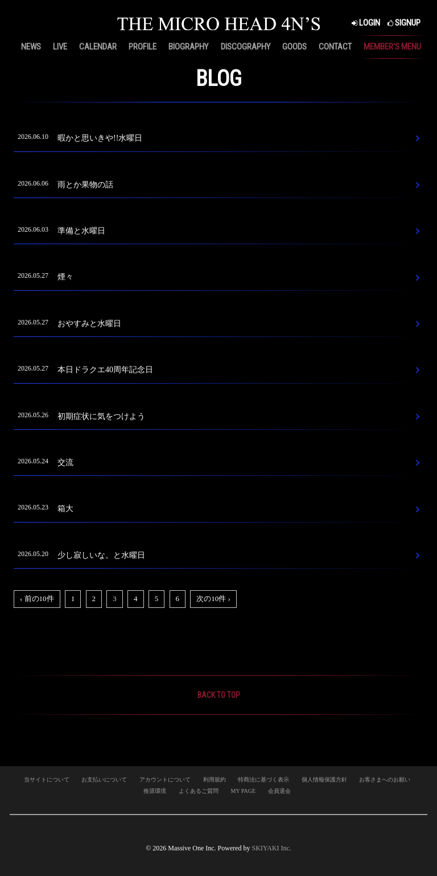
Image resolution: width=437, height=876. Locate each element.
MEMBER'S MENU (392, 47)
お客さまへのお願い (384, 779)
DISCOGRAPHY (245, 47)
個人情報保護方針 (324, 779)
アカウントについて (165, 779)
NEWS (31, 47)
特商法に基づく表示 (263, 779)
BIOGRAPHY (188, 47)
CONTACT (335, 47)
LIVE (60, 47)
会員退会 (279, 791)
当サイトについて (46, 779)
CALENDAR (98, 47)
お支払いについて (104, 779)
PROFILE (142, 47)
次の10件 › (213, 598)
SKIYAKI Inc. (271, 848)
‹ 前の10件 (37, 598)
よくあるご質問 (198, 791)
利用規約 (214, 779)
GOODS (294, 47)
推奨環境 (154, 791)
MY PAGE (243, 791)
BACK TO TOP (218, 695)
